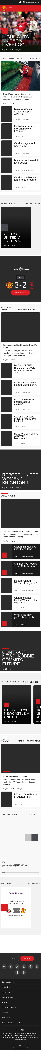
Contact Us (6, 998)
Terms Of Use (6, 1024)
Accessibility (6, 993)
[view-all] (33, 821)
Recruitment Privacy (9, 1014)
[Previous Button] (28, 843)
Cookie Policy (21, 1040)
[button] (10, 8)
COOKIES (20, 1030)
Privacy (4, 1008)
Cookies (5, 1019)
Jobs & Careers (7, 1003)
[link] (38, 50)
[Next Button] (4, 229)
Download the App (8, 988)
